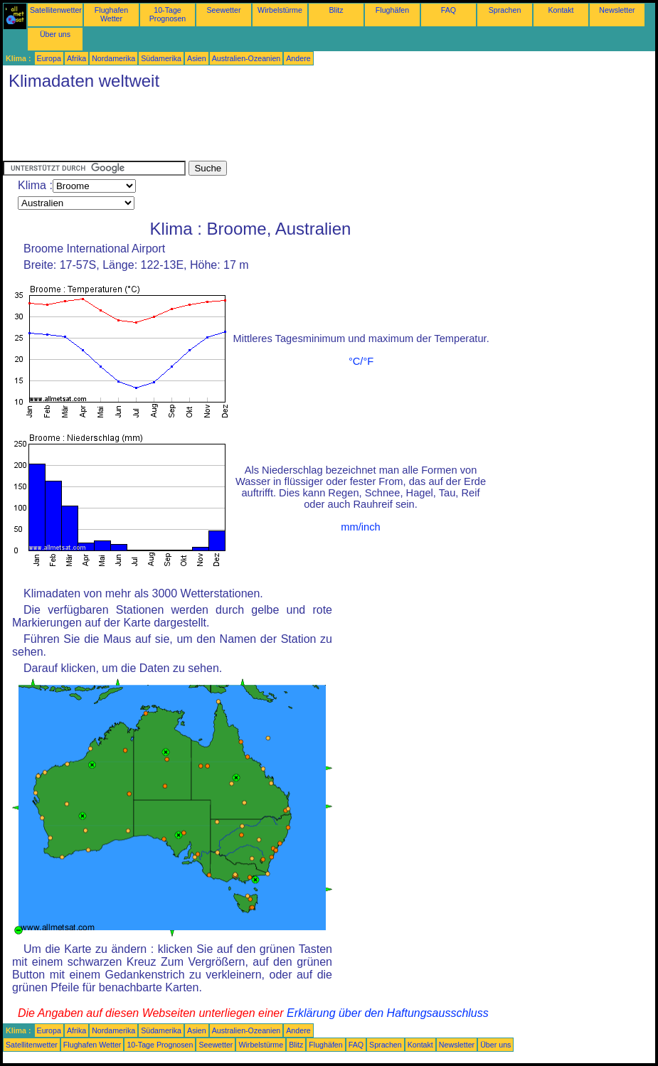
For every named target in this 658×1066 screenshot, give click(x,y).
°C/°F (361, 361)
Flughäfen (392, 10)
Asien (196, 58)
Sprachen (505, 10)
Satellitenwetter (56, 10)
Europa (49, 58)
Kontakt (560, 10)
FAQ (448, 10)
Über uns (55, 34)
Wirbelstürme (280, 10)
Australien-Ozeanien (246, 58)
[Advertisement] (262, 129)
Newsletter (617, 10)
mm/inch (360, 527)
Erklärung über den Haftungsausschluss (388, 1013)
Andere (298, 58)
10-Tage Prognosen (167, 14)
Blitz (336, 10)
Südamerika (161, 58)
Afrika (76, 58)
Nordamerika (113, 58)
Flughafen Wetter (111, 14)
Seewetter (224, 10)
